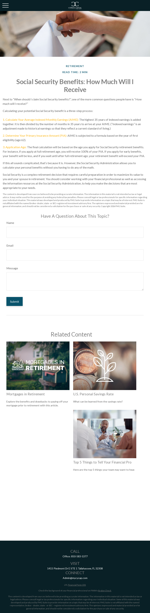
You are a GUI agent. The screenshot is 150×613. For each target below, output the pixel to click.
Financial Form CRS (77, 585)
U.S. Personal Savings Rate (93, 394)
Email (9, 245)
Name (10, 222)
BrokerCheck (104, 590)
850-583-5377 (79, 556)
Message (12, 268)
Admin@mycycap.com (75, 577)
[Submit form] (14, 301)
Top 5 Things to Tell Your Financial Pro (102, 462)
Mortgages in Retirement (25, 394)
